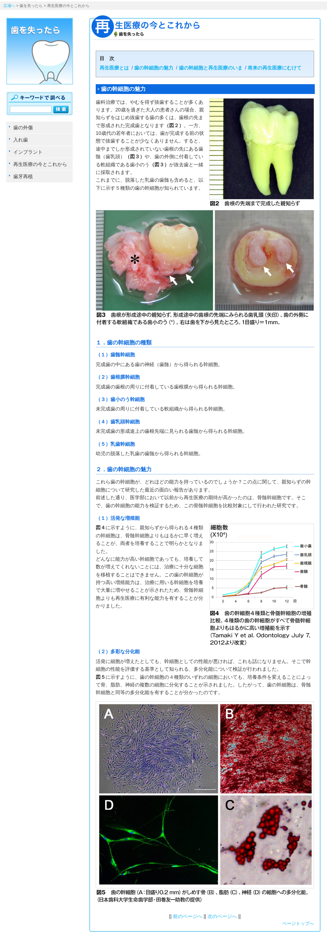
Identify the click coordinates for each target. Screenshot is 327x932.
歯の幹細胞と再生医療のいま (210, 68)
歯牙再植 (23, 176)
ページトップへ (298, 923)
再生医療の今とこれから (40, 164)
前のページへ (187, 916)
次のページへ (222, 916)
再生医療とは (114, 68)
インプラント (28, 152)
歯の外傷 (23, 127)
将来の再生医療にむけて (274, 68)
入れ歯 (20, 140)
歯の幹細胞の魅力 (153, 68)
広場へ (9, 5)
